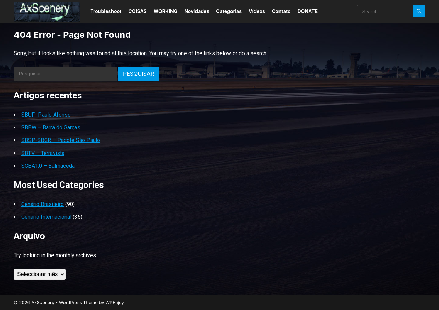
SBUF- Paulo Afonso (46, 114)
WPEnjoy (114, 302)
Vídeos (257, 11)
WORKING (165, 11)
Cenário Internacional (46, 217)
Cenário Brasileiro (42, 204)
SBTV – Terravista (42, 153)
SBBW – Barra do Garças (50, 127)
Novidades (196, 11)
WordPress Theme (78, 302)
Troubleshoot (105, 11)
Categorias (229, 11)
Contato (281, 11)
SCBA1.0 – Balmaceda (48, 166)
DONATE (307, 11)
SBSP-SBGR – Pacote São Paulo (60, 140)
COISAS (137, 11)
